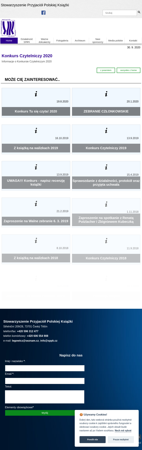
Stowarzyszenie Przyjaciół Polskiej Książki (35, 5)
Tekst (8, 386)
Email (8, 373)
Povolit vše (92, 439)
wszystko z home (128, 70)
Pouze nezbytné (121, 439)
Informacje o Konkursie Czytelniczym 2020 (27, 61)
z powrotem (105, 70)
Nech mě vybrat (123, 430)
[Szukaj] (120, 13)
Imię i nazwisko (14, 361)
